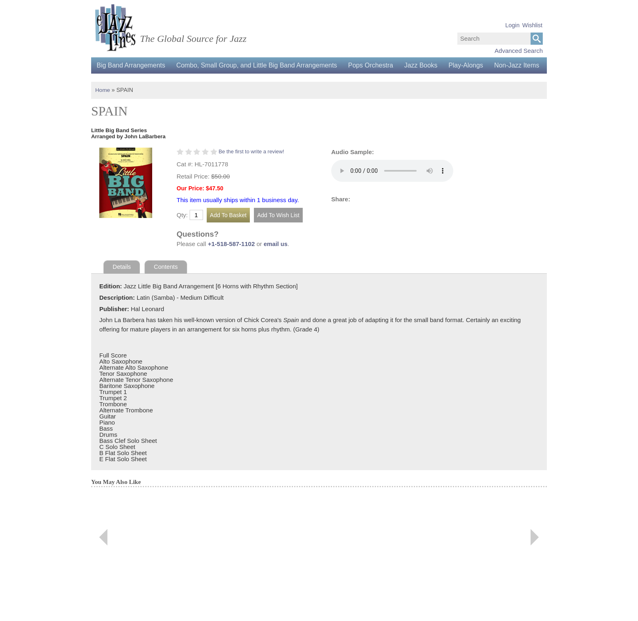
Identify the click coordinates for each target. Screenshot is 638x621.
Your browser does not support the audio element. (392, 187)
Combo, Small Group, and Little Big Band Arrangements (259, 65)
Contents (166, 282)
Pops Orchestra (374, 65)
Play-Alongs (472, 65)
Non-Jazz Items (119, 81)
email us (276, 260)
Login (512, 25)
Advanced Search (519, 50)
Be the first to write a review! (252, 167)
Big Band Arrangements (131, 65)
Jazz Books (426, 65)
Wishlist (532, 25)
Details (122, 282)
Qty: (182, 231)
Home (102, 106)
